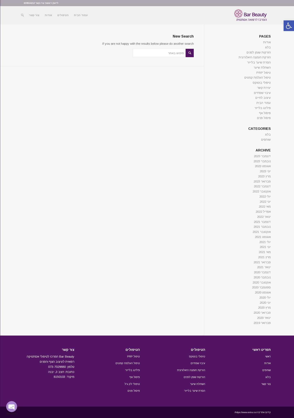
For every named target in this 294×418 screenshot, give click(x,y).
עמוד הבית (263, 102)
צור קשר (266, 384)
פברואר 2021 (262, 262)
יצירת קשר (264, 87)
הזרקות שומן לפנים (258, 52)
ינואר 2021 (264, 267)
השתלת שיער (262, 67)
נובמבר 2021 (262, 226)
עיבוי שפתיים (262, 92)
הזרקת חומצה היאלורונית (254, 57)
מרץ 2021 (264, 257)
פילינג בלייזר (262, 108)
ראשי (268, 356)
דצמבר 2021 (262, 221)
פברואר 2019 (262, 323)
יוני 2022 (265, 201)
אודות (267, 42)
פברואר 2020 (262, 312)
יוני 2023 (265, 171)
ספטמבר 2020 (261, 287)
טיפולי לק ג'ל (132, 384)
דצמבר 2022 (262, 186)
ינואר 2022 (264, 216)
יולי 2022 (265, 196)
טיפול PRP (263, 72)
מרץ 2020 (264, 307)
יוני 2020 (265, 302)
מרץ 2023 (264, 176)
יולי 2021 (265, 242)
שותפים (266, 139)
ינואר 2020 (264, 317)
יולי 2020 (265, 297)
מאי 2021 (264, 252)
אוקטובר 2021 (261, 231)
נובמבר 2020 (262, 277)
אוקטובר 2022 (261, 191)
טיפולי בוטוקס (262, 82)
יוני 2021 (265, 247)
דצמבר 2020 (262, 272)
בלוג (268, 47)
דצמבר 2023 (262, 156)
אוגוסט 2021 (263, 237)
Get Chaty (12, 413)
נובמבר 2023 (262, 161)
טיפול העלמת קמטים (257, 77)
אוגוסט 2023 (263, 166)
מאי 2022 (264, 206)
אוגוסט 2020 (263, 292)
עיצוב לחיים (263, 97)
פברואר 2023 (262, 181)
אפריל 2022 (263, 211)
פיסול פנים (264, 118)
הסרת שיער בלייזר (259, 62)
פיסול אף (265, 113)
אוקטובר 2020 (261, 282)
